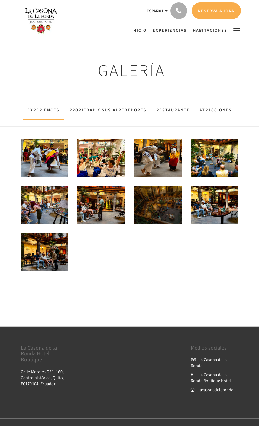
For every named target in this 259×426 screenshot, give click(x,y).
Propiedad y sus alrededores (108, 110)
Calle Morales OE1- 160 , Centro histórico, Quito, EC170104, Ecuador (43, 377)
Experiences (43, 110)
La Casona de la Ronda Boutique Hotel (211, 377)
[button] (236, 30)
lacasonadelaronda (212, 389)
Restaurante (173, 110)
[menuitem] (140, 30)
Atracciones (215, 110)
